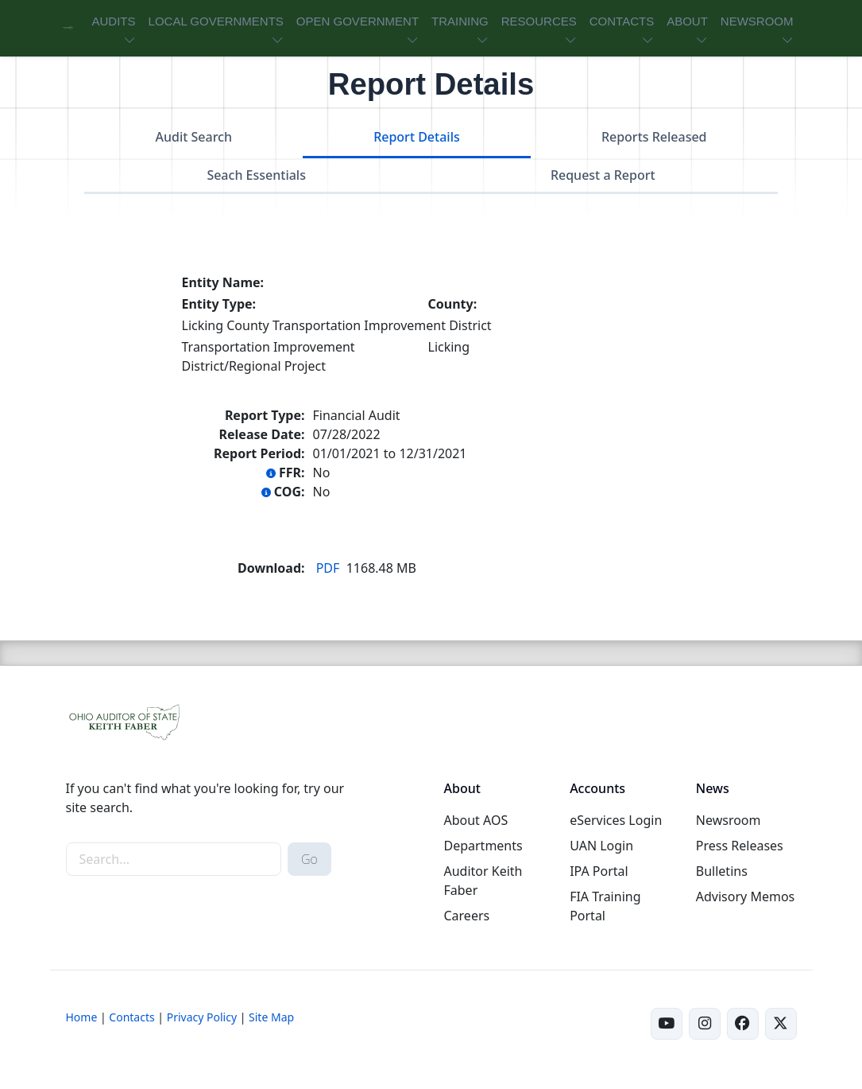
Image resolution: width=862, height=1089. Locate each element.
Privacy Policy (202, 1017)
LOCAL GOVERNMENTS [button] (216, 21)
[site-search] (173, 859)
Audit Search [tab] (193, 137)
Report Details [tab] (416, 137)
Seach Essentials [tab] (256, 175)
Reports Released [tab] (654, 137)
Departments (482, 845)
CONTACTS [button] (621, 21)
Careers (466, 915)
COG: (283, 491)
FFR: (285, 472)
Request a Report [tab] (603, 175)
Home (82, 1017)
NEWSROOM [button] (757, 21)
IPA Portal (599, 871)
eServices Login (616, 820)
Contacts (131, 1017)
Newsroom (728, 820)
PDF (328, 568)
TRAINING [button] (460, 21)
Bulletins (722, 871)
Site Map (271, 1017)
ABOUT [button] (687, 21)
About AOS (475, 820)
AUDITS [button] (114, 21)
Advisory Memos (745, 896)
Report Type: (265, 415)
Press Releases (739, 845)
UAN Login (601, 845)
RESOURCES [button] (539, 21)
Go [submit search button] (309, 859)
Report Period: (259, 453)
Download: (271, 568)
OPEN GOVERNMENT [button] (357, 21)
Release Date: (262, 434)
